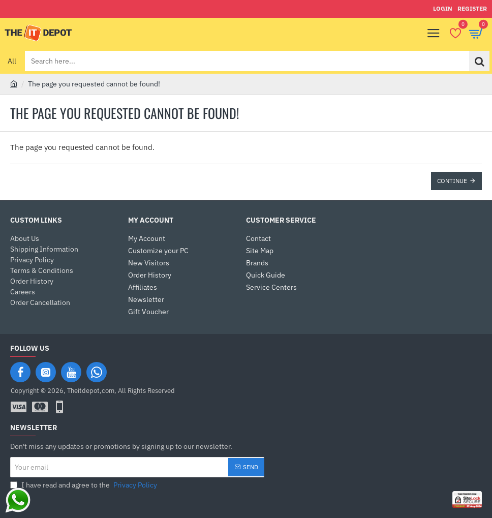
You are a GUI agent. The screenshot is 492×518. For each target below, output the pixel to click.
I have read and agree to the (84, 485)
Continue (452, 181)
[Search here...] (479, 61)
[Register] (472, 9)
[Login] (442, 9)
